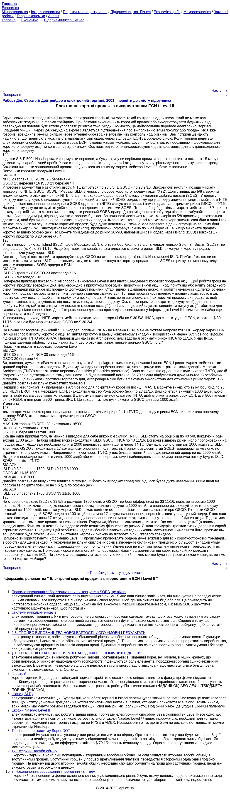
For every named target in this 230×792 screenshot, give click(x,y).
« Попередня (11, 93)
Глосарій (19, 673)
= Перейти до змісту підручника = (115, 573)
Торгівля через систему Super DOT (41, 731)
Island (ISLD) (22, 694)
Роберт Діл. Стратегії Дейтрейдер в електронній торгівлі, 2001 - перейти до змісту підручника (86, 100)
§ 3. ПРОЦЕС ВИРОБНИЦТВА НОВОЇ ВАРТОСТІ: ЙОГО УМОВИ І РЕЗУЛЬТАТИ (79, 633)
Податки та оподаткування (85, 12)
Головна (9, 20)
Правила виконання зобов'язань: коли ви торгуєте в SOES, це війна (69, 592)
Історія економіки (45, 12)
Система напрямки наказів (34, 612)
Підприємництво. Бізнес (130, 12)
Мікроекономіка (15, 12)
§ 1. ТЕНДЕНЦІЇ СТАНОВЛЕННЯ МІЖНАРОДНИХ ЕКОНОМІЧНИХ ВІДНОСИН (77, 653)
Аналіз (53, 16)
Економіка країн (167, 12)
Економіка (10, 8)
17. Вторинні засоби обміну (34, 751)
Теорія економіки (31, 16)
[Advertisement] (115, 54)
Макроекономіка (197, 12)
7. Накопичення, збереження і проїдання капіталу (53, 771)
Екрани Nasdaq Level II (31, 710)
